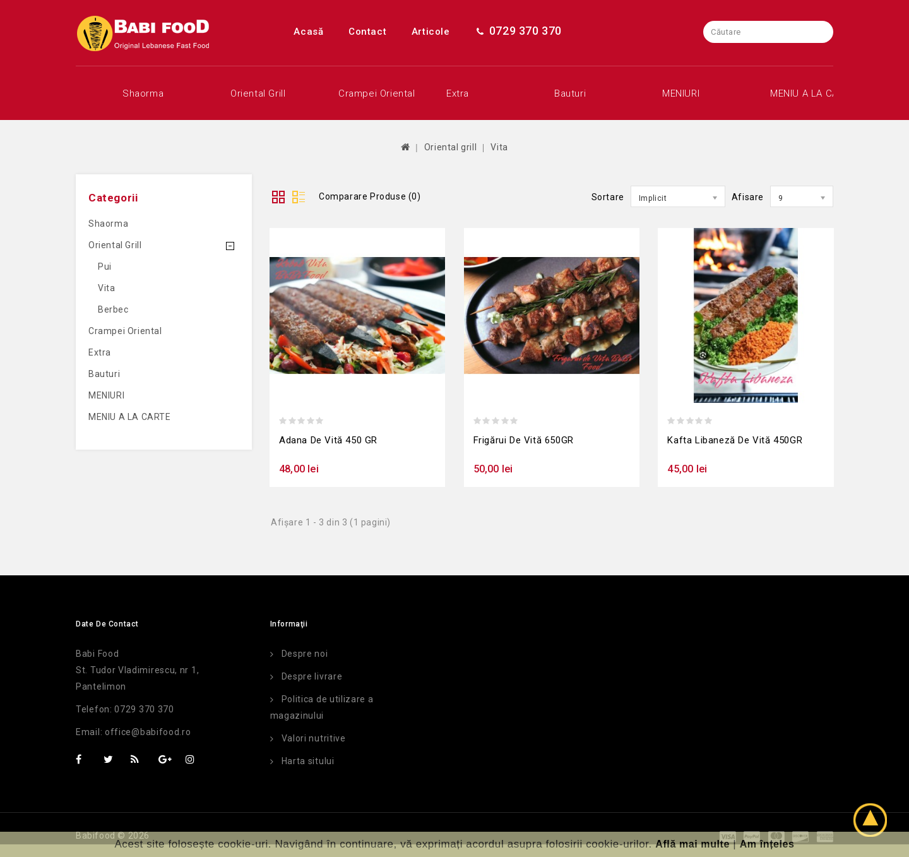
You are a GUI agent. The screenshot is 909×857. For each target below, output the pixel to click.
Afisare (748, 197)
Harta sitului (308, 761)
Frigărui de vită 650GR (523, 440)
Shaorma (142, 93)
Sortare (607, 197)
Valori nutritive (314, 738)
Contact (367, 31)
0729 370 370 (518, 30)
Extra (457, 93)
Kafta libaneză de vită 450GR (734, 440)
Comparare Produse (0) (370, 196)
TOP (874, 821)
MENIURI (680, 93)
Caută (822, 32)
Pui (105, 266)
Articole (431, 31)
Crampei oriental (369, 93)
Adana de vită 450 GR (328, 440)
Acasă (308, 31)
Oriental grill (257, 93)
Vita (499, 147)
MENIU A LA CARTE (800, 93)
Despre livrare (312, 676)
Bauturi (570, 93)
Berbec (113, 309)
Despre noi (305, 654)
